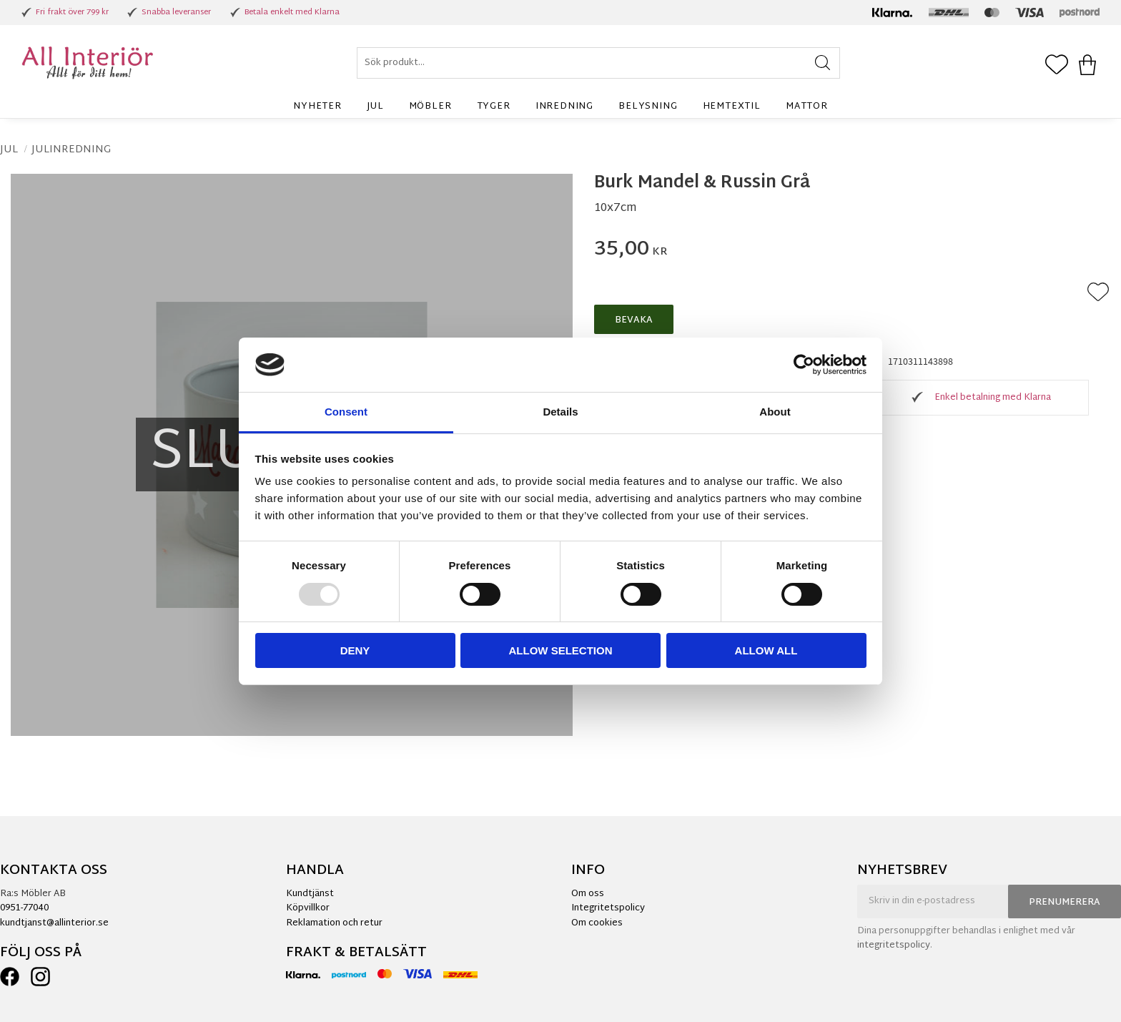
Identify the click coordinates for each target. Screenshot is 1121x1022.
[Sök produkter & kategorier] (598, 63)
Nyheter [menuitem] (317, 106)
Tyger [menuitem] (493, 106)
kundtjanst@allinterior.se (54, 923)
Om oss (587, 894)
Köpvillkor (308, 908)
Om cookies (597, 923)
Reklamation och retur (334, 923)
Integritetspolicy (608, 908)
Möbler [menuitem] (430, 106)
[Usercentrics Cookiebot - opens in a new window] (803, 364)
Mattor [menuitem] (807, 106)
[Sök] (822, 63)
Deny (355, 650)
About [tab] (774, 412)
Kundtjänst (310, 894)
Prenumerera (1064, 902)
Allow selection (561, 650)
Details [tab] (560, 412)
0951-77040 (24, 908)
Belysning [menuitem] (647, 106)
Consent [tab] (346, 412)
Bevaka (634, 320)
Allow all (766, 650)
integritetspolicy (893, 945)
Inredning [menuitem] (564, 106)
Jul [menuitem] (375, 106)
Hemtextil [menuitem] (732, 106)
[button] (1056, 65)
